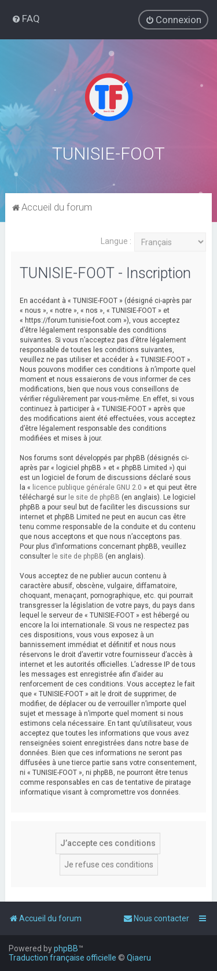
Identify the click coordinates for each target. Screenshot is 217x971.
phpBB (66, 948)
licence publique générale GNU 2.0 (87, 486)
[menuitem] (26, 18)
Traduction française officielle (62, 957)
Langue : (116, 240)
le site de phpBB (94, 496)
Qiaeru (139, 957)
